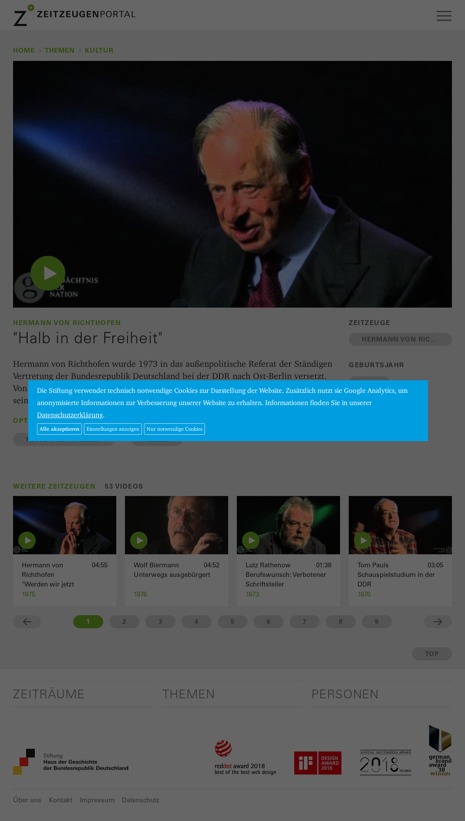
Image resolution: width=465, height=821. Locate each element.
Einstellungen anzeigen (113, 429)
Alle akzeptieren (59, 429)
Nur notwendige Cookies (174, 429)
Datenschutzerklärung (70, 415)
